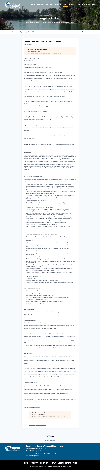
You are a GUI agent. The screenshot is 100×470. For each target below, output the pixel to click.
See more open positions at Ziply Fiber (37, 425)
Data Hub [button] (48, 4)
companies (25, 32)
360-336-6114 (36, 453)
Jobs (64, 4)
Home (25, 463)
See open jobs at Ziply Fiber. (34, 51)
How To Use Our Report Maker (64, 463)
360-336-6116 (51, 453)
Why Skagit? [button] (40, 4)
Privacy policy (46, 440)
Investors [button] (71, 4)
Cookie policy (52, 440)
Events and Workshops (82, 4)
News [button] (93, 4)
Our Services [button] (57, 4)
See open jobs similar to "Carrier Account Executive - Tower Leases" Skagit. (44, 53)
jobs (15, 32)
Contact (44, 463)
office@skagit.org (32, 456)
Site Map (34, 463)
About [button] (32, 4)
